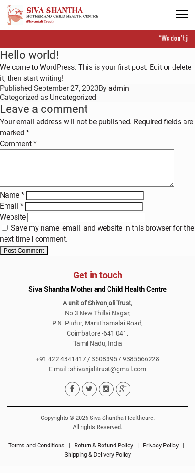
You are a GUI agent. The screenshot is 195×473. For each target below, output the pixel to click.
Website (13, 224)
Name (12, 202)
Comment (18, 143)
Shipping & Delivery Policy (98, 461)
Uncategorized (73, 97)
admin (118, 88)
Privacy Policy (161, 452)
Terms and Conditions (36, 452)
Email (11, 213)
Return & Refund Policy (103, 452)
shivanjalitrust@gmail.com (108, 376)
